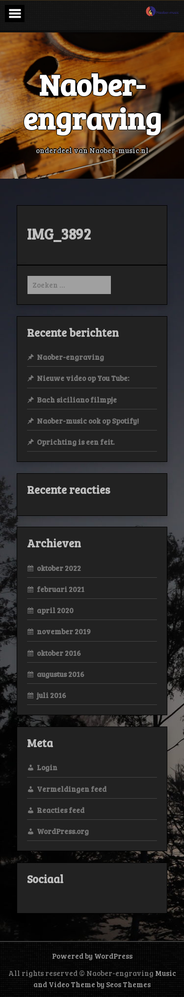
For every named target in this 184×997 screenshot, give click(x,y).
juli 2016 (51, 695)
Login (47, 767)
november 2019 (64, 631)
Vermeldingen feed (71, 789)
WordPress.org (63, 831)
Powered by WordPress (92, 956)
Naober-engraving (70, 357)
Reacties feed (60, 810)
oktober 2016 (59, 653)
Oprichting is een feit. (75, 442)
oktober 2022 (59, 568)
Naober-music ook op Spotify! (88, 421)
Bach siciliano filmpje (77, 399)
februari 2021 (60, 589)
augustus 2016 (60, 674)
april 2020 (55, 610)
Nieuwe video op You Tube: (83, 378)
